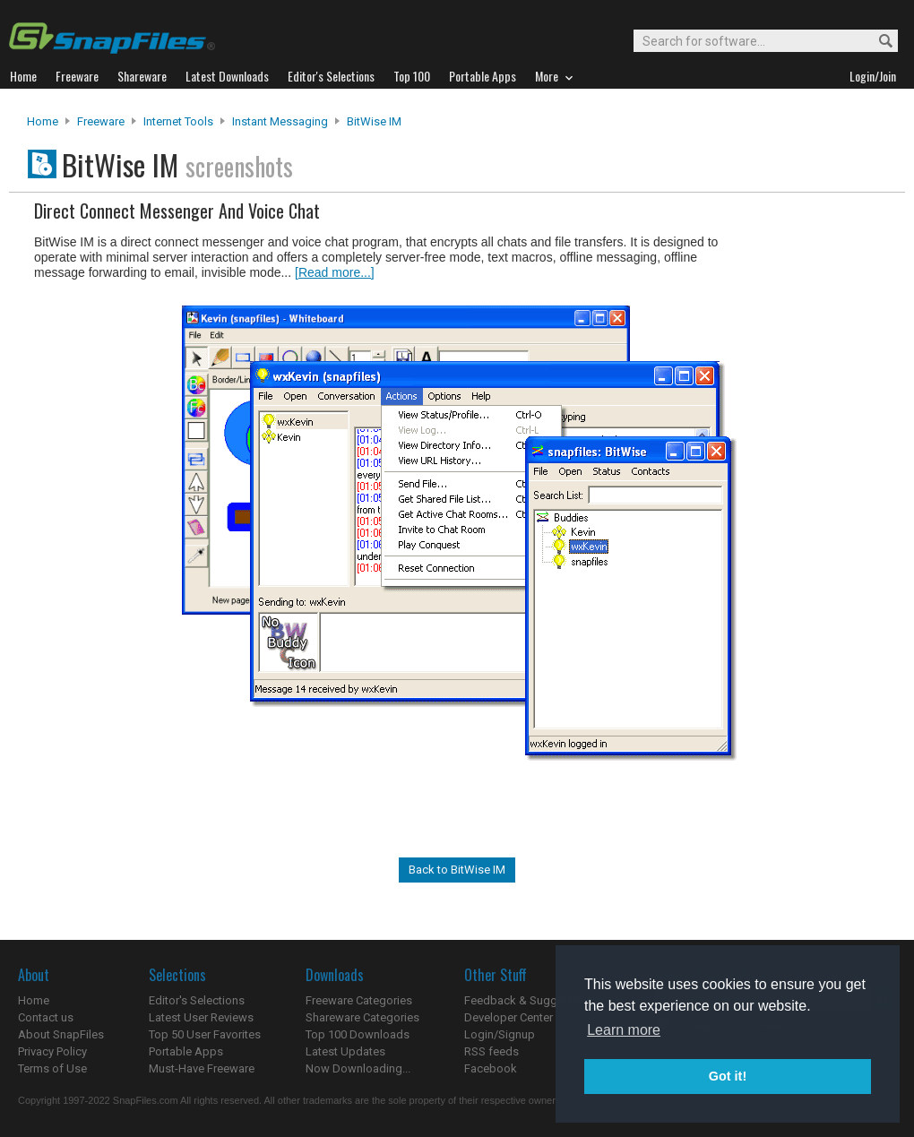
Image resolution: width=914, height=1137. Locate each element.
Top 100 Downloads (358, 1034)
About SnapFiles (61, 1034)
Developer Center (508, 1017)
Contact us (45, 1017)
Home (42, 121)
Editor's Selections (197, 1000)
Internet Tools (178, 121)
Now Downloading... (358, 1068)
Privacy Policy (52, 1051)
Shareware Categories (362, 1017)
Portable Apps (186, 1051)
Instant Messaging (280, 121)
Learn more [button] (623, 1030)
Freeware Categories (359, 1000)
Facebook (490, 1068)
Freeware (101, 121)
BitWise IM (374, 121)
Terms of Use (52, 1068)
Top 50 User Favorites (205, 1034)
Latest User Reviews (201, 1017)
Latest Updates (345, 1051)
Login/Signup (499, 1034)
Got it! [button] (727, 1076)
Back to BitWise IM (457, 869)
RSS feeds (491, 1051)
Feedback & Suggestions (530, 1000)
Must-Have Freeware (201, 1068)
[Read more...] (335, 272)
